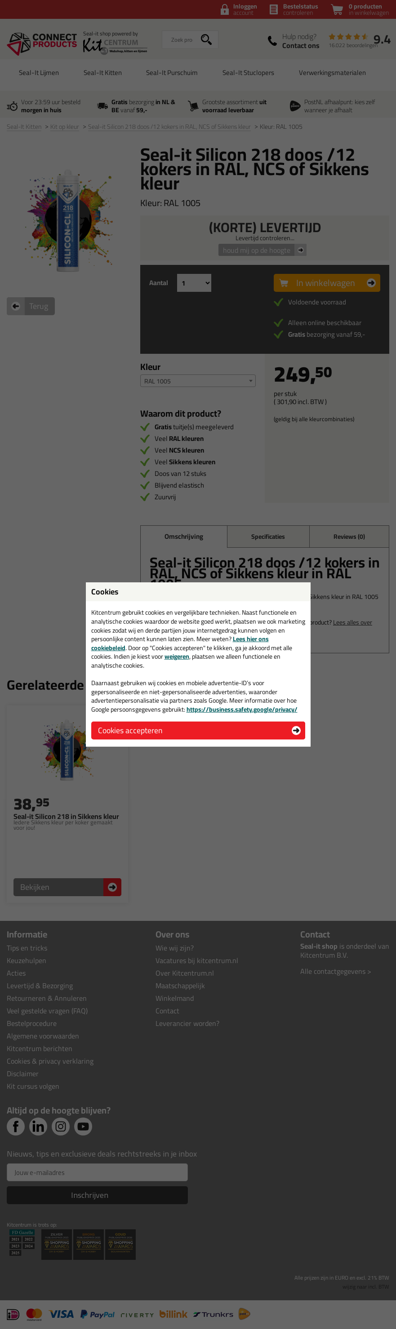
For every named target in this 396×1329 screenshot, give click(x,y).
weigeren (177, 656)
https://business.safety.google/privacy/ (242, 709)
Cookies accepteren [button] (130, 730)
